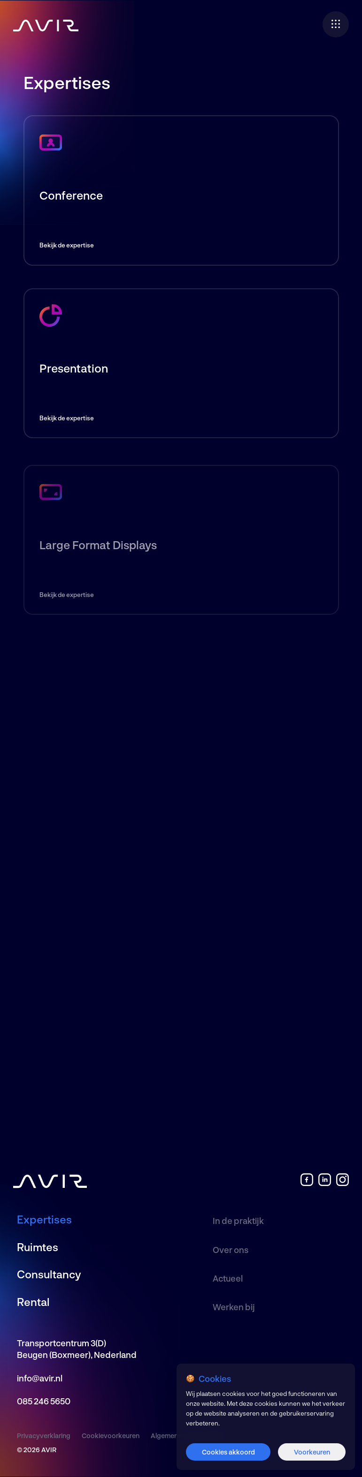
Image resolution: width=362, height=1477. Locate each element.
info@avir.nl (39, 1378)
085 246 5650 (43, 1401)
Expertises (44, 1219)
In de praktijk (238, 1221)
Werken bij (234, 1307)
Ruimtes (37, 1246)
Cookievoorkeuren (110, 1436)
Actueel (228, 1278)
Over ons (230, 1250)
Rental (33, 1301)
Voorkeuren (312, 1452)
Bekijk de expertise (66, 245)
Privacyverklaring (43, 1436)
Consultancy (49, 1274)
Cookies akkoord (228, 1452)
